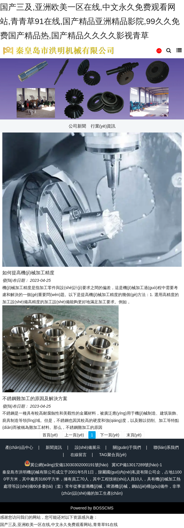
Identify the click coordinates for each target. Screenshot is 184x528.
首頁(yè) (50, 435)
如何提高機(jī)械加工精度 (28, 272)
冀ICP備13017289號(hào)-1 (137, 464)
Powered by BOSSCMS (92, 508)
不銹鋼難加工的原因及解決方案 (34, 398)
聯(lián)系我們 (166, 447)
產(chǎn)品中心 (19, 447)
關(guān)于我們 (127, 447)
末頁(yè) (134, 435)
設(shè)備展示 (87, 447)
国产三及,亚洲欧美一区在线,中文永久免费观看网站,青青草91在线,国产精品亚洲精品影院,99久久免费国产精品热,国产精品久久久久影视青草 (90, 21)
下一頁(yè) (109, 435)
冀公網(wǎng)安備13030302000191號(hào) (66, 464)
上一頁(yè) (74, 435)
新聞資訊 (54, 447)
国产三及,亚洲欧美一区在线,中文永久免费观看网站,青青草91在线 (59, 524)
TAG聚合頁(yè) (112, 454)
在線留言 (78, 454)
